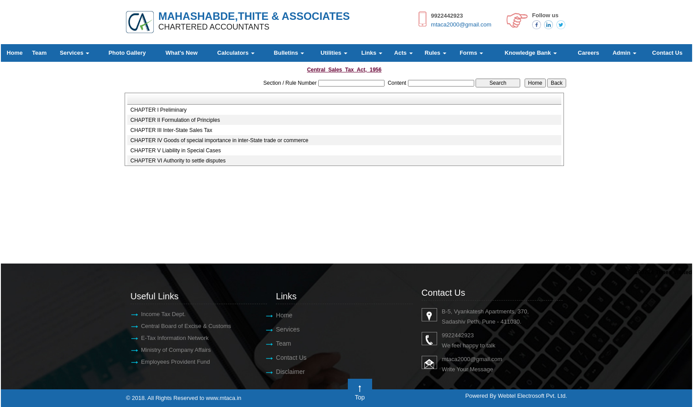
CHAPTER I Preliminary (158, 110)
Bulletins (289, 52)
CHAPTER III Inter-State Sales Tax (171, 130)
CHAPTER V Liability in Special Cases (175, 150)
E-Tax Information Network (170, 338)
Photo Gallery (127, 52)
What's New (182, 52)
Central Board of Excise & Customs (182, 326)
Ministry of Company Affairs (171, 350)
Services (74, 52)
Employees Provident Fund (171, 361)
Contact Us (667, 52)
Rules (435, 52)
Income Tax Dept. (159, 314)
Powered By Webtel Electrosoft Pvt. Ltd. (516, 395)
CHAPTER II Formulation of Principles (175, 120)
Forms (471, 52)
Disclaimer (285, 371)
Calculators (236, 52)
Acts (403, 52)
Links (372, 52)
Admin (624, 52)
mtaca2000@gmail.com (461, 24)
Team (39, 52)
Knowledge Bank (531, 52)
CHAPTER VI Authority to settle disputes (177, 161)
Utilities (333, 52)
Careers (588, 52)
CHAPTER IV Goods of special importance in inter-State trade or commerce (219, 140)
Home (15, 52)
